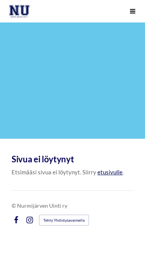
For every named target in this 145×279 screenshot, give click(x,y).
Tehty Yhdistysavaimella (64, 220)
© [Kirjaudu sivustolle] (14, 205)
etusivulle (110, 172)
